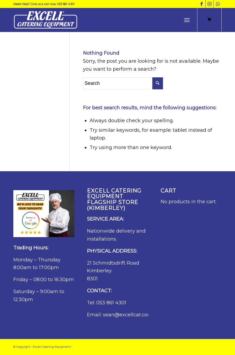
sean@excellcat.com (127, 315)
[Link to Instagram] (209, 4)
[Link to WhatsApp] (218, 4)
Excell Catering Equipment (52, 347)
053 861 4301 (111, 303)
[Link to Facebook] (201, 4)
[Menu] (187, 20)
